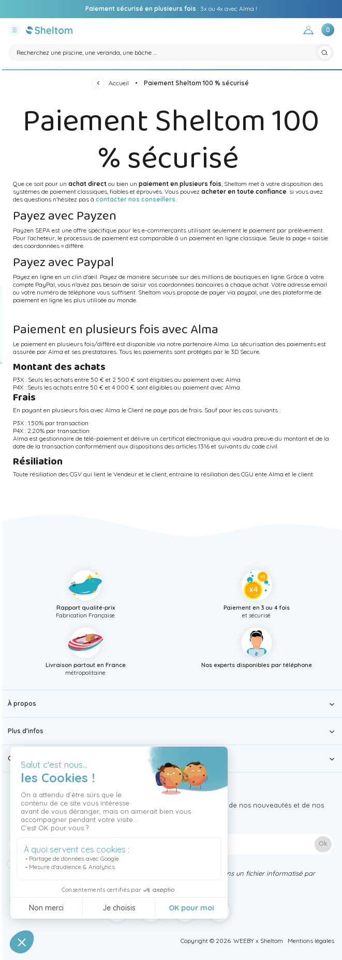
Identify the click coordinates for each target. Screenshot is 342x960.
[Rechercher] (171, 52)
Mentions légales (311, 940)
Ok (323, 844)
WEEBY (243, 940)
